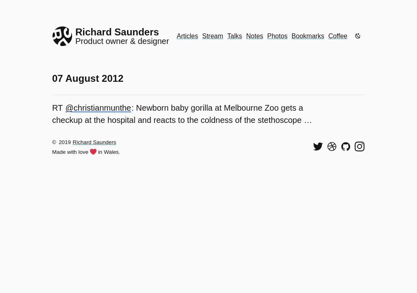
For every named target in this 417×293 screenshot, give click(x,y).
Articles (187, 36)
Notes (254, 36)
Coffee (337, 36)
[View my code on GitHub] (345, 146)
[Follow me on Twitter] (318, 146)
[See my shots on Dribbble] (332, 146)
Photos (277, 36)
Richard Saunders (94, 142)
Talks (234, 36)
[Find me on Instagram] (359, 146)
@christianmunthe (98, 107)
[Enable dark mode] (358, 35)
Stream (212, 36)
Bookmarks (308, 36)
